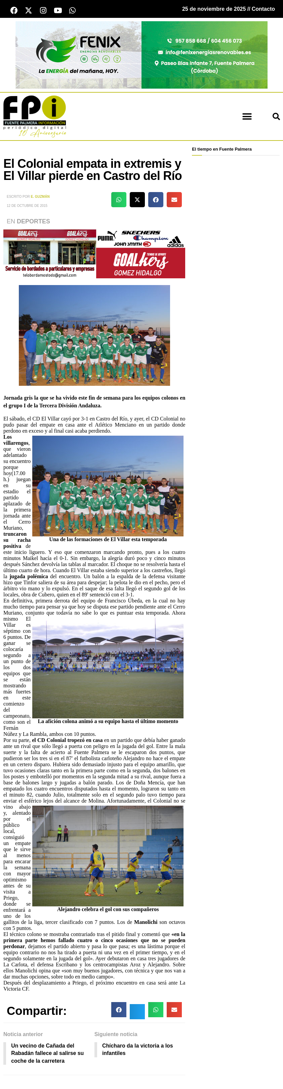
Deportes (33, 221)
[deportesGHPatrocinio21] (94, 253)
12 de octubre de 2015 (27, 206)
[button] (247, 116)
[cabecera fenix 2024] (141, 55)
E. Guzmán (40, 196)
